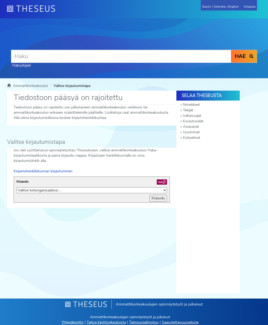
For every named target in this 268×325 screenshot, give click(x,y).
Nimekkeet (191, 104)
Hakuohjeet (21, 65)
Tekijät (188, 110)
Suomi (206, 6)
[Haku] (121, 56)
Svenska (219, 6)
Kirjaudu (22, 181)
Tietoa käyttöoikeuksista (106, 322)
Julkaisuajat (192, 115)
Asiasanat (191, 126)
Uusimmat (191, 132)
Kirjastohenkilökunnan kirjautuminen (43, 171)
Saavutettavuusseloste (180, 322)
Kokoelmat (191, 137)
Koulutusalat (193, 121)
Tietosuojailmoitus (144, 322)
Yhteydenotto (72, 322)
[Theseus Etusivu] (59, 11)
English (233, 6)
